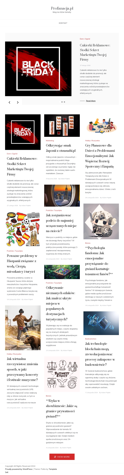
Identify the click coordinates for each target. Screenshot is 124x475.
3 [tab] (64, 102)
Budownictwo (90, 339)
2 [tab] (62, 102)
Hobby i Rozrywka (92, 140)
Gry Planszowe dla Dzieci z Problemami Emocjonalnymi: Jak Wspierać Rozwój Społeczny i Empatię (100, 156)
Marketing (50, 140)
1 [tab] (59, 102)
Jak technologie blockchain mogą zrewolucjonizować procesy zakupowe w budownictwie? (100, 354)
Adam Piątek (26, 205)
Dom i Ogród (85, 39)
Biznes (87, 243)
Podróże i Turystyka (54, 210)
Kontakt (63, 23)
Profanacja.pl (62, 8)
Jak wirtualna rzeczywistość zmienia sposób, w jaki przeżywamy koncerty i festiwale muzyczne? (22, 369)
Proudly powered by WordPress (19, 469)
